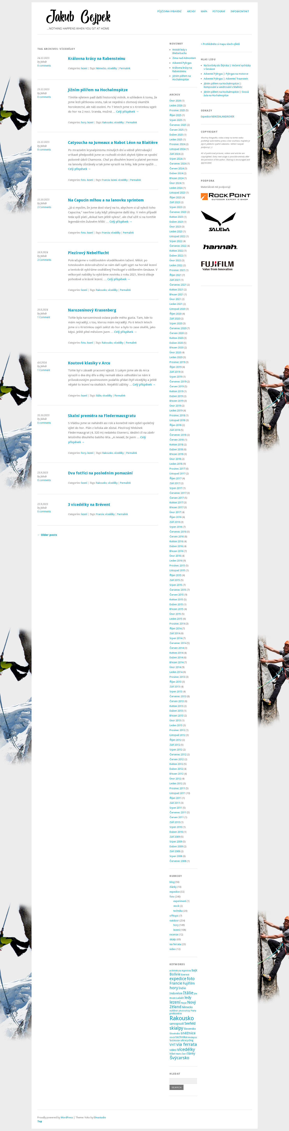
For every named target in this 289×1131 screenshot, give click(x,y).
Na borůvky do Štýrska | (217, 65)
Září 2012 (175, 744)
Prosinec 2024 (177, 144)
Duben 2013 (176, 710)
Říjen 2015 (175, 575)
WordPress (67, 1117)
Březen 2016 (176, 551)
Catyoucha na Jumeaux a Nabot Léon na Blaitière (113, 142)
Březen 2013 (176, 715)
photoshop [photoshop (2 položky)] (184, 1010)
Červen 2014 (177, 647)
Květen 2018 (176, 444)
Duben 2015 (176, 604)
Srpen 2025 (176, 120)
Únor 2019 (175, 405)
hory (83, 122)
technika (178, 910)
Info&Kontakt (240, 11)
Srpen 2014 (176, 638)
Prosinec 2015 (177, 565)
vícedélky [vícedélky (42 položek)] (186, 1049)
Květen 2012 (176, 764)
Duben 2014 (176, 657)
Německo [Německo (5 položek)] (187, 1007)
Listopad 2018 (177, 420)
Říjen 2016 (175, 517)
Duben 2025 (176, 134)
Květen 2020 (176, 338)
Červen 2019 (177, 386)
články (173, 886)
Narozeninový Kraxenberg (92, 310)
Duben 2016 (176, 546)
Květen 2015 (176, 599)
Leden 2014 (176, 672)
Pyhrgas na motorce (237, 73)
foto (83, 180)
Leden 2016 (176, 560)
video (173, 949)
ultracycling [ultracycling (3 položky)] (187, 1040)
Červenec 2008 (178, 861)
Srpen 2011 (176, 807)
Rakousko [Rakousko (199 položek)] (182, 1018)
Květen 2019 (176, 391)
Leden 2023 (176, 231)
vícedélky (112, 68)
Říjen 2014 (175, 628)
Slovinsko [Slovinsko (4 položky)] (175, 1033)
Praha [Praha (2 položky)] (193, 1010)
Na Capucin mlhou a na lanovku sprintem (106, 200)
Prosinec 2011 (177, 788)
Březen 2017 (176, 507)
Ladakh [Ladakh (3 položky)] (180, 998)
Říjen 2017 (175, 478)
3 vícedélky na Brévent (89, 504)
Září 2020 (175, 318)
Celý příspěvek (127, 111)
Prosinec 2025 (177, 110)
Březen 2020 (176, 347)
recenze (174, 934)
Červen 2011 (177, 817)
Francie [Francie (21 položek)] (176, 983)
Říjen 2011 (175, 798)
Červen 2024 (177, 168)
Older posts (47, 534)
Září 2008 (175, 851)
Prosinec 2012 (177, 730)
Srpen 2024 (176, 158)
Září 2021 (175, 279)
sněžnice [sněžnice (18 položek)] (188, 1033)
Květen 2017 (176, 502)
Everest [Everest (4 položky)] (185, 974)
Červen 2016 (177, 536)
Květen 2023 (176, 216)
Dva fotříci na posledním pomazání (100, 473)
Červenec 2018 (178, 434)
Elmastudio (100, 1117)
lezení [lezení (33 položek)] (175, 1002)
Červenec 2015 (178, 589)
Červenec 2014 (178, 643)
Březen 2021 (176, 294)
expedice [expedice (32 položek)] (178, 978)
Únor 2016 (175, 555)
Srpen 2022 (176, 241)
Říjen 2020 (175, 313)
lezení (84, 68)
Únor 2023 (175, 226)
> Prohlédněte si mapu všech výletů (220, 44)
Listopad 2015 (177, 570)
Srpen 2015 (176, 584)
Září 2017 (175, 483)
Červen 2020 (177, 333)
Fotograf (219, 11)
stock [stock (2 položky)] (172, 1037)
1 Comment (43, 317)
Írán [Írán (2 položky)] (184, 1054)
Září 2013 (175, 686)
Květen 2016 (176, 541)
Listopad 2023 (177, 192)
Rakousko (107, 122)
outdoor (174, 920)
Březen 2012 (176, 773)
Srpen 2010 (176, 827)
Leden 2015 (176, 618)
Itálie (98, 395)
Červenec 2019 (178, 381)
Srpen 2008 (176, 856)
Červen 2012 (177, 759)
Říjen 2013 (175, 681)
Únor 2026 (175, 100)
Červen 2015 (177, 594)
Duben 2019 (176, 396)
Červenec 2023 (178, 212)
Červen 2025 (177, 129)
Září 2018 (175, 430)
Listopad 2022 (177, 236)
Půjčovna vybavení (169, 11)
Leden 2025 (176, 139)
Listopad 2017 (177, 473)
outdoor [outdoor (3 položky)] (174, 1010)
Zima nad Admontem (184, 58)
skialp (173, 939)
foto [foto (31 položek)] (191, 978)
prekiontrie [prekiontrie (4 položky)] (176, 1013)
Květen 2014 (176, 652)
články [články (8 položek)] (190, 1053)
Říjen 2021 (175, 275)
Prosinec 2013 (177, 676)
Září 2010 (175, 822)
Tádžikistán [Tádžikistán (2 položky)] (175, 1040)
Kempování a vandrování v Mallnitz (223, 87)
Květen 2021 (176, 289)
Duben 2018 (176, 449)
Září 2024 (175, 153)
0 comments (44, 65)
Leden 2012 (176, 783)
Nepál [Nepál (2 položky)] (184, 1003)
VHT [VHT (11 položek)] (173, 1045)
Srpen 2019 (176, 376)
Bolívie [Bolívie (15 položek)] (175, 974)
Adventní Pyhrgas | (214, 73)
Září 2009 (175, 836)
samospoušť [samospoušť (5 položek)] (177, 1023)
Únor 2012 (175, 778)
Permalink (124, 68)
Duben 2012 (176, 768)
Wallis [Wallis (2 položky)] (179, 1054)
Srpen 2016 (176, 526)
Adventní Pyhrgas (181, 62)
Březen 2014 (176, 662)
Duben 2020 (176, 342)
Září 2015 (175, 580)
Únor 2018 (175, 458)
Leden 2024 (176, 187)
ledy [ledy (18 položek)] (187, 997)
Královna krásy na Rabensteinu (96, 58)
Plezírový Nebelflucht (88, 253)
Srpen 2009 (176, 841)
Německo (101, 68)
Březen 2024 (176, 178)
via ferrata (175, 944)
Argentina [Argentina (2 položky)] (186, 970)
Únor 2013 (175, 720)
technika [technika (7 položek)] (181, 1037)
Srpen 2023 (176, 207)
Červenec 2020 (178, 328)
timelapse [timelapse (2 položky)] (192, 1037)
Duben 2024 (176, 173)
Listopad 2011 (177, 793)
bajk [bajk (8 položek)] (194, 970)
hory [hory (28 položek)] (174, 988)
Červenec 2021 (178, 284)
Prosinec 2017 (177, 468)
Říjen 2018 (175, 425)
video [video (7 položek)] (173, 1050)
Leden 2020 (176, 357)
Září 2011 (175, 802)
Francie (106, 180)
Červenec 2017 (178, 493)
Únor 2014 (175, 667)
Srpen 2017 (176, 488)
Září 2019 (175, 371)
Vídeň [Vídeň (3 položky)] (172, 1053)
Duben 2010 (176, 831)
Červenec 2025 (178, 124)
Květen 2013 (176, 706)
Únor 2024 (175, 183)
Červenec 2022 (178, 245)
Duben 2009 (176, 846)
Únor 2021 (175, 299)
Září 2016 (175, 521)
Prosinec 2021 (177, 270)
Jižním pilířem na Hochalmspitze (98, 90)
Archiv (191, 11)
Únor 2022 (175, 260)
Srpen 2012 (176, 749)
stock (176, 905)
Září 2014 (175, 633)
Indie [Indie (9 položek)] (182, 988)
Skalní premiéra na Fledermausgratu (102, 416)
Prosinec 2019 (177, 362)
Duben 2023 (176, 221)
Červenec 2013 (178, 696)
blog (172, 882)
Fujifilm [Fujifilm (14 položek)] (189, 983)
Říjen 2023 (175, 197)
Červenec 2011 (178, 812)
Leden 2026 (176, 105)
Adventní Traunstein (237, 78)
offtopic (174, 915)
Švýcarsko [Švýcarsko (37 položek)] (179, 1057)
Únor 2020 (175, 352)
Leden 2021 (176, 304)
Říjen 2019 (175, 367)
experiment (179, 901)
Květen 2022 (176, 250)
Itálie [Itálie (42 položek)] (188, 992)
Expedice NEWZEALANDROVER (217, 116)
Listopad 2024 (177, 149)
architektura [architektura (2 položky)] (175, 970)
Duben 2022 (176, 255)
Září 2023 (175, 202)
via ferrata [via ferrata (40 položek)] (186, 1044)
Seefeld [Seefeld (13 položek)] (189, 1023)
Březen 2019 (176, 400)
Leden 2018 (176, 463)
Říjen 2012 (175, 739)
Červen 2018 (177, 439)
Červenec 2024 (178, 163)
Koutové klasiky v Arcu (89, 363)
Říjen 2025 (175, 115)
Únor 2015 (175, 613)
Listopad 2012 (177, 735)
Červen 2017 (177, 497)
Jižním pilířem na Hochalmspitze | (222, 83)
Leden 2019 (176, 410)
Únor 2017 (175, 512)
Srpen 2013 (176, 691)
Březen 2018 (176, 454)
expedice (175, 891)
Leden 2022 (176, 265)
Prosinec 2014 (177, 623)
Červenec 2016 (178, 531)
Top (39, 1121)
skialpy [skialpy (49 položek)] (176, 1028)
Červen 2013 (177, 701)
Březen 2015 (176, 609)
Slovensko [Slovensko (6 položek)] (190, 1028)
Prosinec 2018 (177, 415)
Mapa (204, 11)
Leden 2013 (176, 725)
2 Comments (44, 207)
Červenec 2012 (178, 754)
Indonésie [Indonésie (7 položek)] (176, 993)
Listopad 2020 (177, 308)
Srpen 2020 (176, 323)
